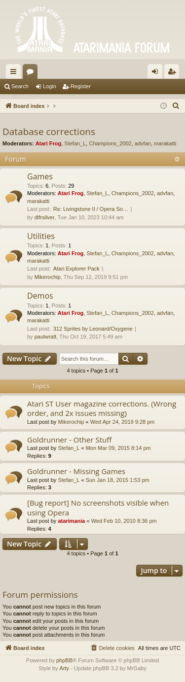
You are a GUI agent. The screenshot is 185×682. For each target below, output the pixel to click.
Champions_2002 (110, 143)
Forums (32, 73)
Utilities (41, 236)
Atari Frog (49, 143)
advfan (143, 143)
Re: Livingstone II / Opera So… (90, 209)
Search (20, 86)
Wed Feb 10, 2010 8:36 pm (124, 521)
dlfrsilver (45, 217)
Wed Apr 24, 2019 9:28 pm (122, 422)
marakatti (165, 143)
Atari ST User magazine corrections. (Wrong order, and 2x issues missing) (101, 408)
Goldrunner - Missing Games (76, 471)
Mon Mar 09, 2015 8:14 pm (118, 448)
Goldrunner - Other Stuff (69, 439)
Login (49, 86)
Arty (65, 668)
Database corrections (48, 131)
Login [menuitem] (157, 73)
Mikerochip (48, 277)
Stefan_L (75, 143)
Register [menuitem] (174, 73)
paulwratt (46, 337)
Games (40, 176)
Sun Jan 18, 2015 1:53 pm (117, 480)
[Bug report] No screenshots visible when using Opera (98, 507)
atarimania (71, 521)
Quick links (15, 73)
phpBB (64, 660)
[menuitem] (176, 106)
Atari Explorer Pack (76, 269)
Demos (40, 295)
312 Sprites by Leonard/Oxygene (93, 329)
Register (81, 86)
